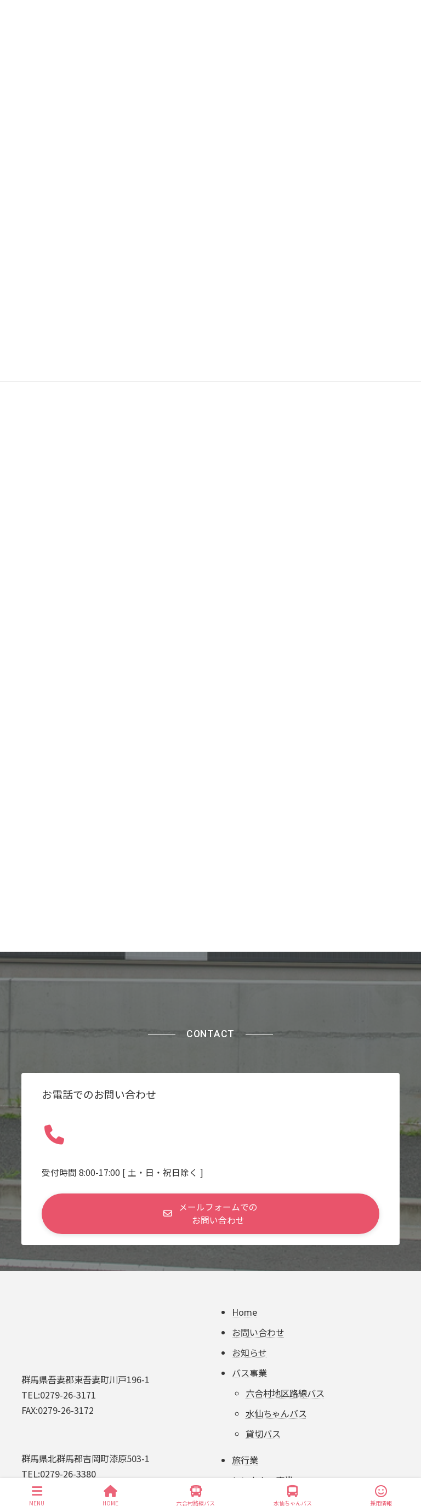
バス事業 (249, 1372)
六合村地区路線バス (285, 1393)
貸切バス (263, 1433)
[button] (210, 1213)
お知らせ (249, 1352)
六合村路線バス (196, 1496)
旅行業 (245, 1459)
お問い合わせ (258, 1332)
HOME (110, 1496)
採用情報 (381, 1496)
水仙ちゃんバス (276, 1413)
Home (244, 1312)
